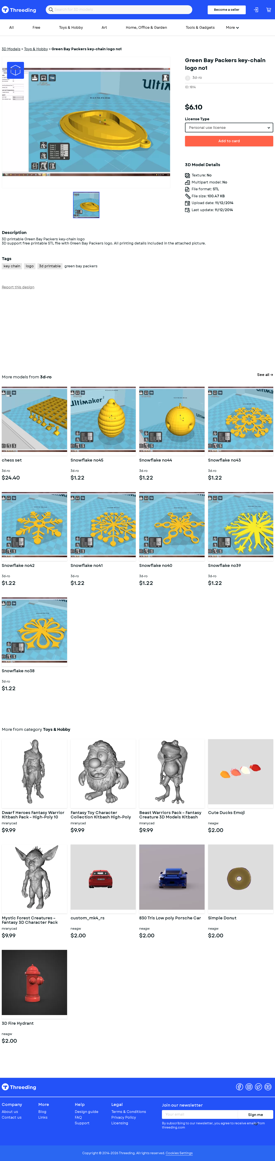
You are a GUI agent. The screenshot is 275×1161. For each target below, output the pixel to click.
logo (30, 266)
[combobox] (229, 127)
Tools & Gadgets (200, 27)
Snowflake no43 (224, 460)
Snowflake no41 (87, 566)
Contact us (12, 1117)
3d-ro (197, 77)
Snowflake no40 (155, 566)
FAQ (78, 1117)
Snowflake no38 (18, 671)
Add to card (229, 141)
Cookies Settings (179, 1153)
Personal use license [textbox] (207, 127)
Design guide (86, 1111)
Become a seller (226, 9)
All (11, 27)
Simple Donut (222, 918)
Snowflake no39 (224, 566)
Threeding (19, 9)
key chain (12, 266)
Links (43, 1117)
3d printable (50, 266)
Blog (42, 1111)
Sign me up (255, 1115)
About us (10, 1111)
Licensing (119, 1123)
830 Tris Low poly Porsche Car (170, 918)
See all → (265, 374)
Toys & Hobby (71, 27)
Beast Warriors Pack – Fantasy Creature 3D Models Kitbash (170, 815)
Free (36, 27)
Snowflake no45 (87, 460)
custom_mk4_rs (87, 918)
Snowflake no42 (18, 566)
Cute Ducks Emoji (226, 813)
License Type (197, 119)
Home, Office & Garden (146, 27)
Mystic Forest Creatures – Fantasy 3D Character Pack (30, 920)
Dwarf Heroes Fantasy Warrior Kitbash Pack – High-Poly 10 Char (33, 815)
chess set (12, 460)
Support (82, 1123)
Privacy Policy (123, 1117)
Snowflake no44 (155, 460)
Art (104, 27)
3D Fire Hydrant (18, 1023)
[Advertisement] (134, 331)
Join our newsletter (182, 1105)
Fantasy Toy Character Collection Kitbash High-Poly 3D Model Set (101, 815)
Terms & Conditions (128, 1111)
